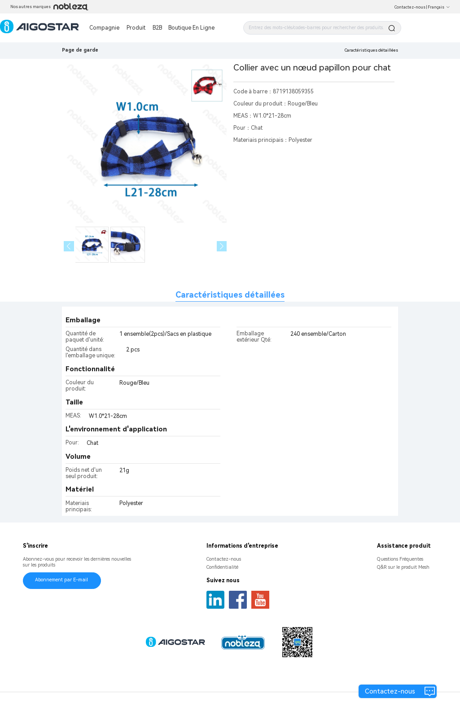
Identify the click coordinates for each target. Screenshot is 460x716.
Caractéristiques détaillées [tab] (230, 294)
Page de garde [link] (80, 50)
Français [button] (439, 7)
